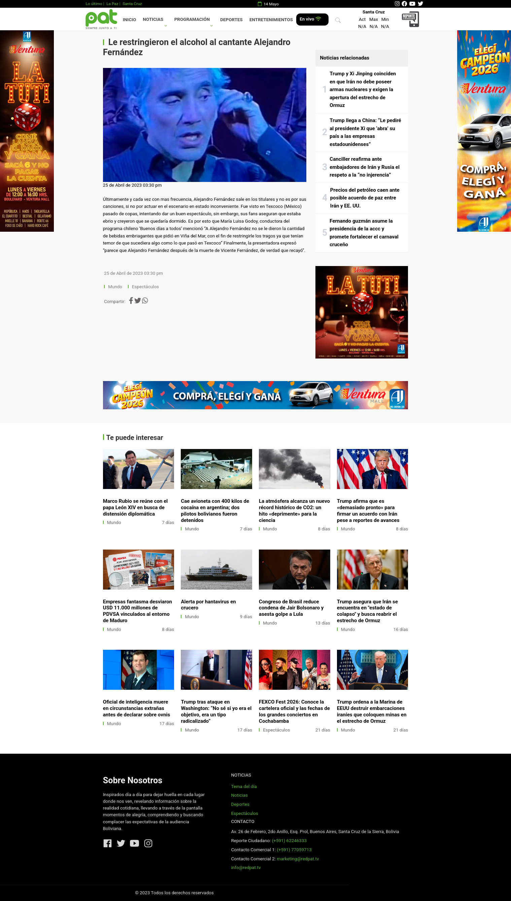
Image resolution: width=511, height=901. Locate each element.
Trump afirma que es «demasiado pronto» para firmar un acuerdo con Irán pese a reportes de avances (368, 510)
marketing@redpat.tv (298, 858)
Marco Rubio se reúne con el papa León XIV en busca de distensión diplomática (135, 507)
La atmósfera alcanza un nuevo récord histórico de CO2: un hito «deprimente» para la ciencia (294, 510)
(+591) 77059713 (294, 849)
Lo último (94, 3)
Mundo (115, 286)
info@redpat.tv (246, 867)
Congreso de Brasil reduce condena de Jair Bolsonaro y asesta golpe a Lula (291, 608)
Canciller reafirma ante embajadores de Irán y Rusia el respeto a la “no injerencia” (365, 167)
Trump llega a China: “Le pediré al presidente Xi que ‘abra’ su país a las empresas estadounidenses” (365, 132)
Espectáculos (145, 286)
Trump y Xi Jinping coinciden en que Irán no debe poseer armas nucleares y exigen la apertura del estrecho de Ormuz (363, 89)
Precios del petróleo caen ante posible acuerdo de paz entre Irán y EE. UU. (365, 198)
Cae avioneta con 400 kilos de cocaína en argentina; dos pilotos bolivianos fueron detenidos (215, 510)
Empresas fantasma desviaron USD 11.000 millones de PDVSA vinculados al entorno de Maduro (137, 611)
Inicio (129, 19)
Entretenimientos (271, 19)
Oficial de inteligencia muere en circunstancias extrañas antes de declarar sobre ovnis (136, 708)
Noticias (153, 19)
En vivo (310, 19)
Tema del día (244, 786)
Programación (192, 19)
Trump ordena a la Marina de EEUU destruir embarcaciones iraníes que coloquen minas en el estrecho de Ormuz (372, 711)
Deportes (231, 19)
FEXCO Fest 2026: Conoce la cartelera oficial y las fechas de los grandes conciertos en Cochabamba (294, 711)
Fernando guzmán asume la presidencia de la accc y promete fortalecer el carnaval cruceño (364, 233)
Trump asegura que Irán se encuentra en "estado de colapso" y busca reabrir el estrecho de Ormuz (367, 611)
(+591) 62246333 (289, 840)
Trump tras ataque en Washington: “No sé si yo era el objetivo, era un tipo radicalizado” (216, 711)
